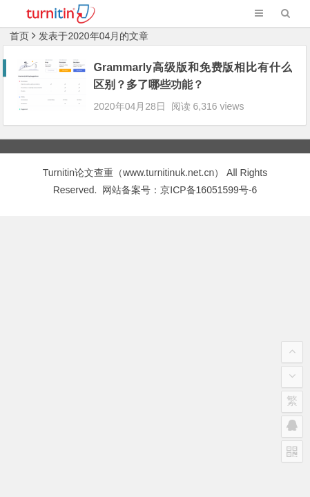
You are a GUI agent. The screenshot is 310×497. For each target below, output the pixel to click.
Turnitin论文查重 (78, 160)
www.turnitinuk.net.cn (168, 160)
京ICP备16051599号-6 (208, 177)
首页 (19, 35)
